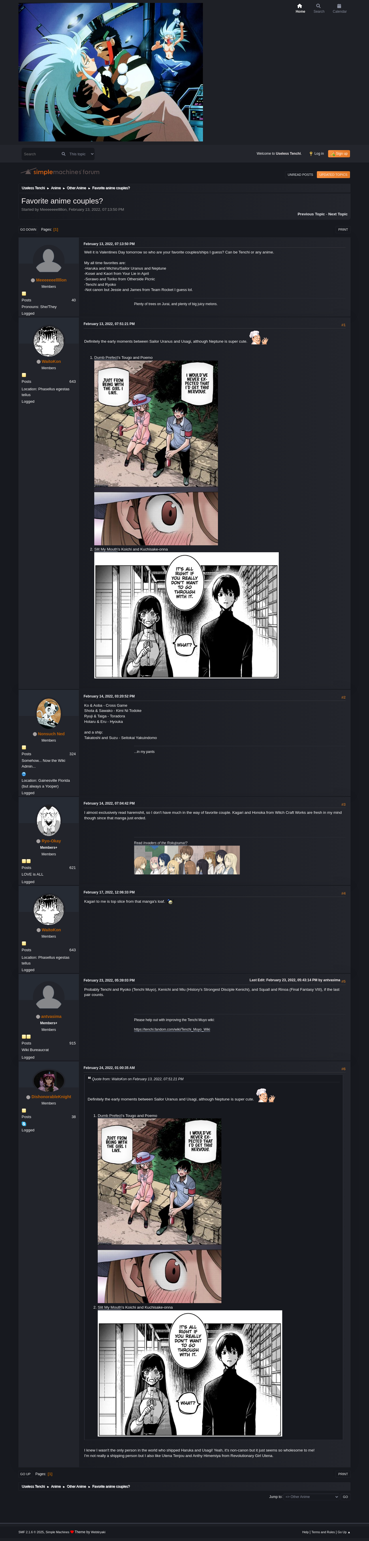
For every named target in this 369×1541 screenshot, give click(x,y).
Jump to (275, 1497)
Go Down (28, 229)
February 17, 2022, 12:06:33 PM (109, 892)
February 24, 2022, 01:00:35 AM (109, 1068)
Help (305, 1532)
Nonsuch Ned (51, 734)
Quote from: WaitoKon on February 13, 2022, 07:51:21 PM (137, 1079)
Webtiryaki (98, 1532)
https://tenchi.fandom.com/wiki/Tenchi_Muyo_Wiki (172, 1029)
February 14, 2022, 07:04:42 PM (109, 803)
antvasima (51, 1016)
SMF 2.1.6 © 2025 (31, 1532)
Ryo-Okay (51, 841)
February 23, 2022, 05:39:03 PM (109, 980)
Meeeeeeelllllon (51, 280)
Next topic (338, 214)
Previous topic (311, 214)
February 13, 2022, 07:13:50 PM (109, 244)
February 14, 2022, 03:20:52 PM (109, 696)
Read (160, 843)
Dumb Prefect (106, 357)
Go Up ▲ (344, 1532)
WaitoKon (51, 361)
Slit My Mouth (106, 549)
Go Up (25, 1474)
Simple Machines (57, 1532)
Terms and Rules (323, 1532)
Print (343, 229)
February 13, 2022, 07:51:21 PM (109, 324)
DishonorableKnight (51, 1096)
